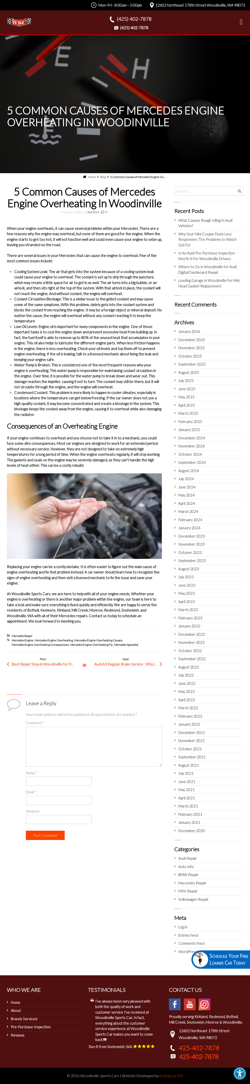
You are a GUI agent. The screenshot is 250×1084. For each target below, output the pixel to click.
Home (15, 1002)
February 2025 (190, 421)
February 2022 (190, 716)
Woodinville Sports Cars (30, 594)
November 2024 (191, 446)
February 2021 (190, 814)
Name (32, 773)
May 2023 (186, 593)
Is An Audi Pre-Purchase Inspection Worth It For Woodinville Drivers (206, 256)
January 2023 (189, 626)
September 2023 (192, 560)
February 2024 (190, 520)
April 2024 (186, 503)
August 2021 (188, 765)
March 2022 (188, 708)
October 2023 (190, 552)
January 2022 (189, 724)
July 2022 (186, 675)
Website (33, 811)
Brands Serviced (24, 1019)
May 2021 (186, 789)
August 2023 (188, 569)
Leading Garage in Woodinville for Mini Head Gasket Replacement (209, 283)
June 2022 (186, 683)
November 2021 (191, 740)
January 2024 (189, 528)
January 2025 (189, 429)
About (16, 1010)
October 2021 (190, 749)
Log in (182, 927)
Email (31, 792)
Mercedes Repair (22, 636)
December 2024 (191, 438)
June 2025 (186, 389)
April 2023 (186, 601)
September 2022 (192, 659)
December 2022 (191, 634)
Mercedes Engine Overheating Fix (91, 645)
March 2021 (188, 806)
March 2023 (188, 609)
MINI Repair (188, 891)
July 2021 (186, 773)
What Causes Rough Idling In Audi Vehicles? (205, 223)
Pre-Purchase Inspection (31, 1027)
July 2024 (186, 479)
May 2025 (186, 397)
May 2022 (186, 691)
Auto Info (186, 866)
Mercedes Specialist (126, 645)
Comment (35, 723)
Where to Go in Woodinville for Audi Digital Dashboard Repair (207, 270)
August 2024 (188, 470)
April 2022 (186, 700)
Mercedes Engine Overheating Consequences (40, 645)
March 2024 (188, 511)
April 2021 (186, 798)
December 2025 (191, 340)
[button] (239, 1073)
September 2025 (192, 364)
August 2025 (188, 372)
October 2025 (190, 356)
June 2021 (186, 781)
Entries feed (188, 935)
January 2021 (189, 822)
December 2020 (191, 831)
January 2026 (189, 331)
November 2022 (191, 642)
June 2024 (186, 487)
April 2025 (186, 405)
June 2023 (186, 585)
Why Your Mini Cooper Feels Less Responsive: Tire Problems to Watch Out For (207, 239)
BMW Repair (188, 874)
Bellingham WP (170, 1075)
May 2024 (186, 495)
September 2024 (192, 462)
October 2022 (190, 650)
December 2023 (191, 536)
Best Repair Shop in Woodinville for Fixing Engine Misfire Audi (48, 664)
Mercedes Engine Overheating (54, 640)
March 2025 (188, 413)
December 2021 (191, 732)
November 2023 (191, 544)
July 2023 (186, 577)
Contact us (98, 616)
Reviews (17, 1035)
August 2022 (188, 667)
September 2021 (192, 757)
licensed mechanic (104, 354)
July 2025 (186, 380)
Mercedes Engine (22, 640)
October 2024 (190, 454)
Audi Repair (187, 858)
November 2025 (191, 348)
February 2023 (190, 618)
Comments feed (191, 943)
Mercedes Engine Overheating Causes (98, 640)
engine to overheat (57, 277)
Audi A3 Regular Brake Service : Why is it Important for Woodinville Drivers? (128, 664)
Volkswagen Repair (193, 899)
